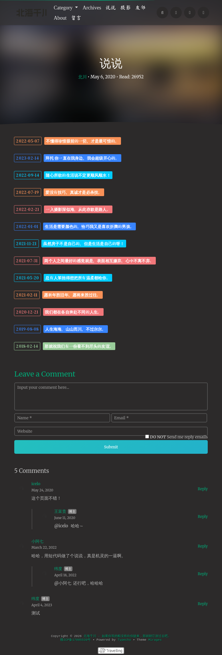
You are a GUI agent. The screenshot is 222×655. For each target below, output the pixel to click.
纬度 (58, 568)
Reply (203, 489)
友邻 (140, 7)
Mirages (155, 640)
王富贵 (60, 511)
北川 (82, 77)
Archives (91, 7)
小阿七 (37, 541)
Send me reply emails (179, 437)
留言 (76, 17)
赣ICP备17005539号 (75, 640)
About (60, 17)
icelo (35, 483)
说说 (111, 7)
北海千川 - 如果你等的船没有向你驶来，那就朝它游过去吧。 (127, 636)
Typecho (124, 640)
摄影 (125, 7)
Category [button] (64, 7)
